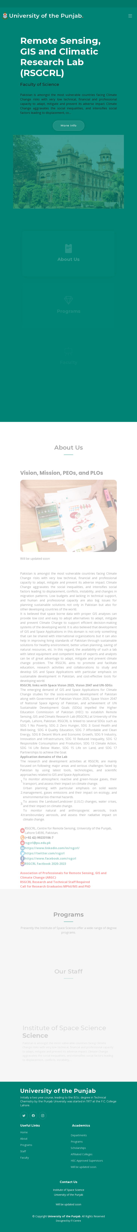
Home (24, 1132)
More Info (69, 125)
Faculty (24, 1157)
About (24, 1138)
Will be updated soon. (84, 1167)
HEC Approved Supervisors (87, 1160)
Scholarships (78, 1148)
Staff (23, 1151)
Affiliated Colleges (81, 1154)
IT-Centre (76, 1220)
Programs (26, 1145)
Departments (79, 1135)
